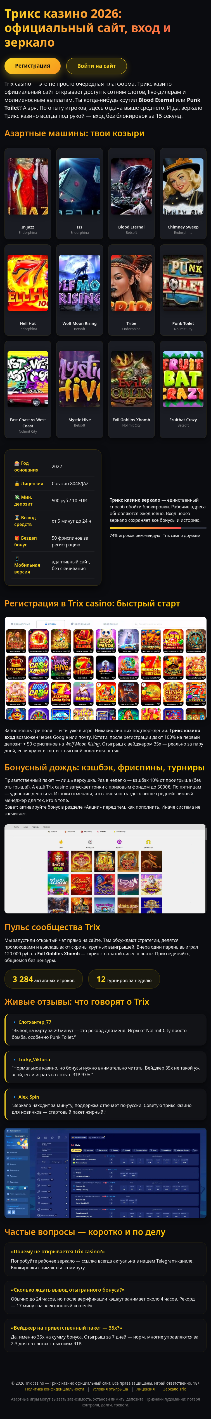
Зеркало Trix (174, 1389)
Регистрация (32, 65)
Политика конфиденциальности (54, 1389)
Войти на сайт (96, 66)
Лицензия (146, 1389)
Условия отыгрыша (110, 1389)
